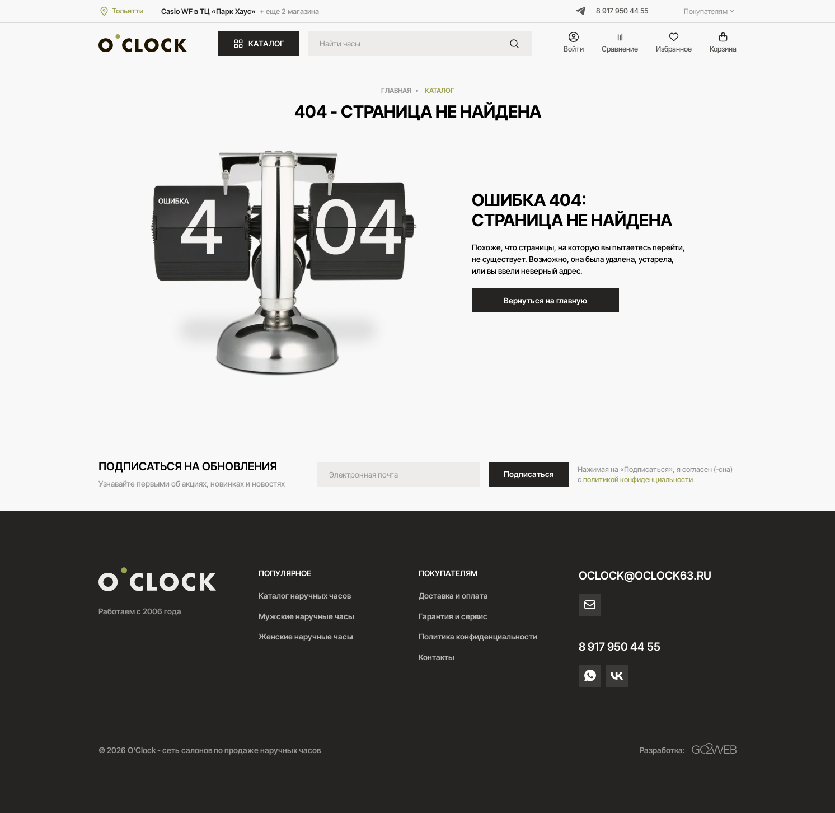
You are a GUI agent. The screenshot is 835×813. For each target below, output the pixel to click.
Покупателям (710, 11)
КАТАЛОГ (258, 43)
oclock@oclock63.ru (645, 575)
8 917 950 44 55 (622, 10)
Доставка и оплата (453, 595)
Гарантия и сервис (453, 616)
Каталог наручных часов (305, 595)
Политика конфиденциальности (478, 636)
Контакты (436, 657)
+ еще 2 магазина (289, 11)
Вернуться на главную (545, 300)
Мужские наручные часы (306, 616)
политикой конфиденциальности (638, 479)
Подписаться (529, 474)
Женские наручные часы (306, 636)
